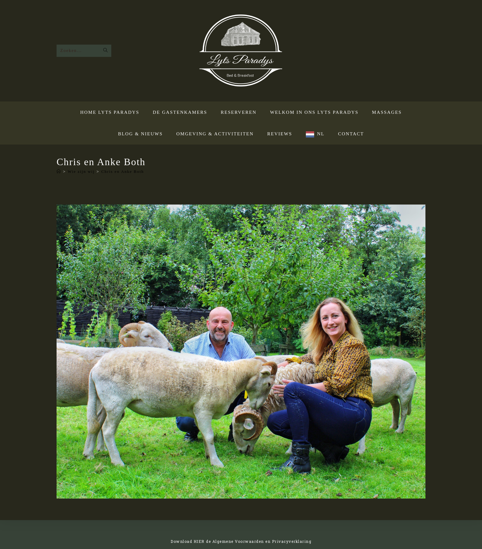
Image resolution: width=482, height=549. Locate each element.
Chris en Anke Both (122, 171)
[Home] (59, 171)
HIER (199, 541)
